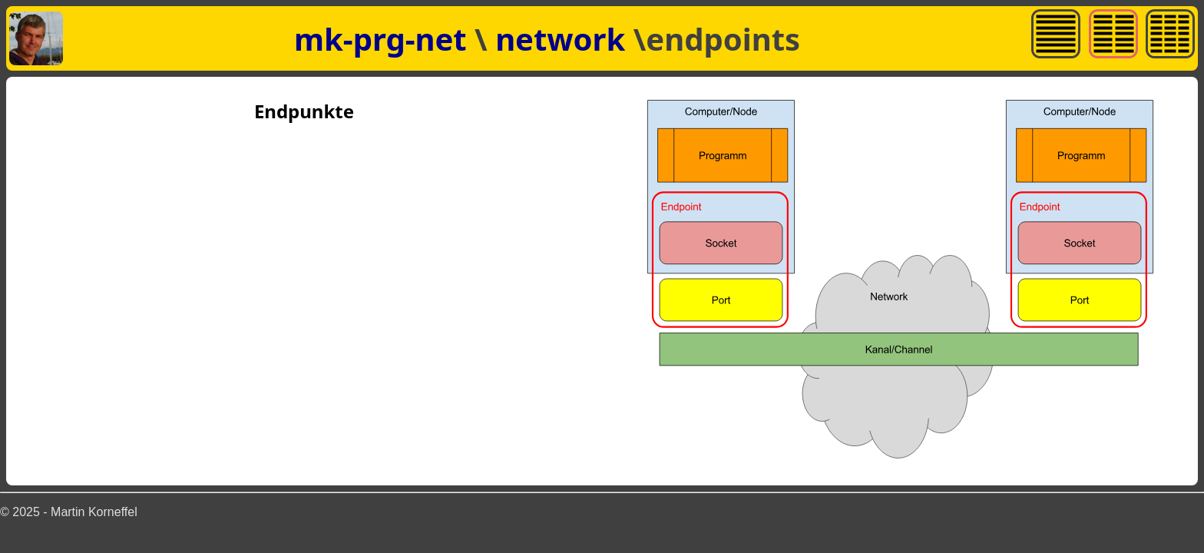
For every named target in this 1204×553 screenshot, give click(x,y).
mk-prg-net (380, 39)
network (564, 39)
